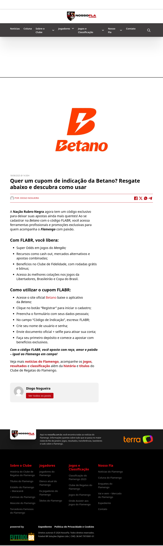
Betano (51, 297)
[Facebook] (135, 198)
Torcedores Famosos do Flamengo (21, 510)
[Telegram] (150, 198)
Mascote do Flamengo (22, 503)
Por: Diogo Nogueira (24, 198)
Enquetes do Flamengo (105, 485)
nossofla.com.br (54, 434)
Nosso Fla (111, 30)
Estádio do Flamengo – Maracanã (22, 489)
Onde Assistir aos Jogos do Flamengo (80, 502)
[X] (140, 198)
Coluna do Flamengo (110, 477)
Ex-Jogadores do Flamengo (48, 492)
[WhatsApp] (145, 198)
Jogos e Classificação (85, 30)
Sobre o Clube (40, 30)
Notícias (15, 28)
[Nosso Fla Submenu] (121, 30)
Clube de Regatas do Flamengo (80, 486)
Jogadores (64, 28)
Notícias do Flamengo (110, 471)
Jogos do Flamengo (80, 494)
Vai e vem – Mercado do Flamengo (110, 495)
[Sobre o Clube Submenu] (53, 30)
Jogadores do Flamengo (46, 473)
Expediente (104, 503)
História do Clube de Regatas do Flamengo (22, 473)
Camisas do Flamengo (22, 497)
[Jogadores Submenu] (73, 28)
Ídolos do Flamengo (50, 500)
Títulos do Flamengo (21, 481)
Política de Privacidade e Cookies (74, 526)
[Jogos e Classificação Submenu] (103, 30)
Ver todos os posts (39, 395)
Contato (131, 28)
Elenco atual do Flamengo (48, 483)
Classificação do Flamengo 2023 (78, 477)
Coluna (28, 28)
